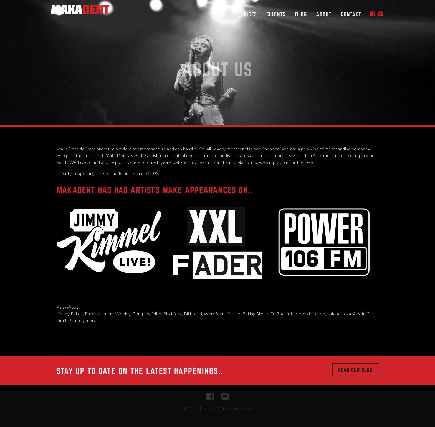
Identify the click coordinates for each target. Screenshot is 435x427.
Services (245, 14)
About (323, 14)
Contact (351, 14)
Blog (301, 14)
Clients (276, 14)
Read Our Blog (355, 370)
